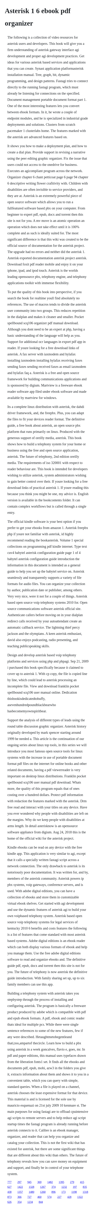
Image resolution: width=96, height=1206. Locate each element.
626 (9, 1201)
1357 (20, 1191)
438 (9, 1191)
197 (75, 1186)
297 (19, 1182)
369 (39, 1182)
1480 (31, 1191)
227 (59, 1196)
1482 (50, 1182)
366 (19, 1196)
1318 (85, 1191)
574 (49, 1196)
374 (53, 1186)
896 (53, 1191)
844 (41, 1201)
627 (9, 1186)
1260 (43, 1191)
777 (9, 1182)
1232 (64, 1186)
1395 (61, 1182)
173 (63, 1191)
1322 (80, 1196)
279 (72, 1182)
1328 (31, 1186)
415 (82, 1182)
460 (39, 1196)
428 (69, 1196)
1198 (74, 1191)
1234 (30, 1201)
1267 (43, 1186)
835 (85, 1186)
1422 (20, 1186)
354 (19, 1201)
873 (9, 1196)
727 (29, 1196)
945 (29, 1182)
